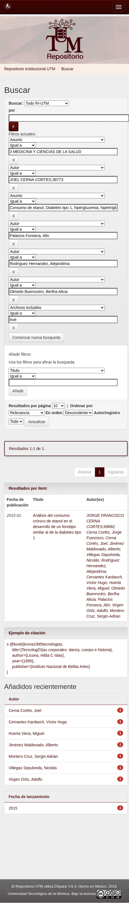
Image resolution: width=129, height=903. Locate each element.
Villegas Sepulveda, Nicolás (33, 768)
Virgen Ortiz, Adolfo (25, 779)
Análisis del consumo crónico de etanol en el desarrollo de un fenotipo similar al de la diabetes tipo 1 (57, 526)
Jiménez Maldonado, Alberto (33, 745)
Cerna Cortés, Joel (25, 710)
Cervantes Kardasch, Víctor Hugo (38, 722)
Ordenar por (81, 406)
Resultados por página (30, 406)
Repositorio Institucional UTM (29, 69)
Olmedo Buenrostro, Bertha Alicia (105, 594)
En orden (54, 413)
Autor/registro (107, 413)
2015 (13, 808)
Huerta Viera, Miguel (26, 733)
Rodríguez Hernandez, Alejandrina (102, 566)
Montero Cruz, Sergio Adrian (33, 756)
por (12, 110)
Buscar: (16, 103)
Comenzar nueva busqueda (36, 337)
